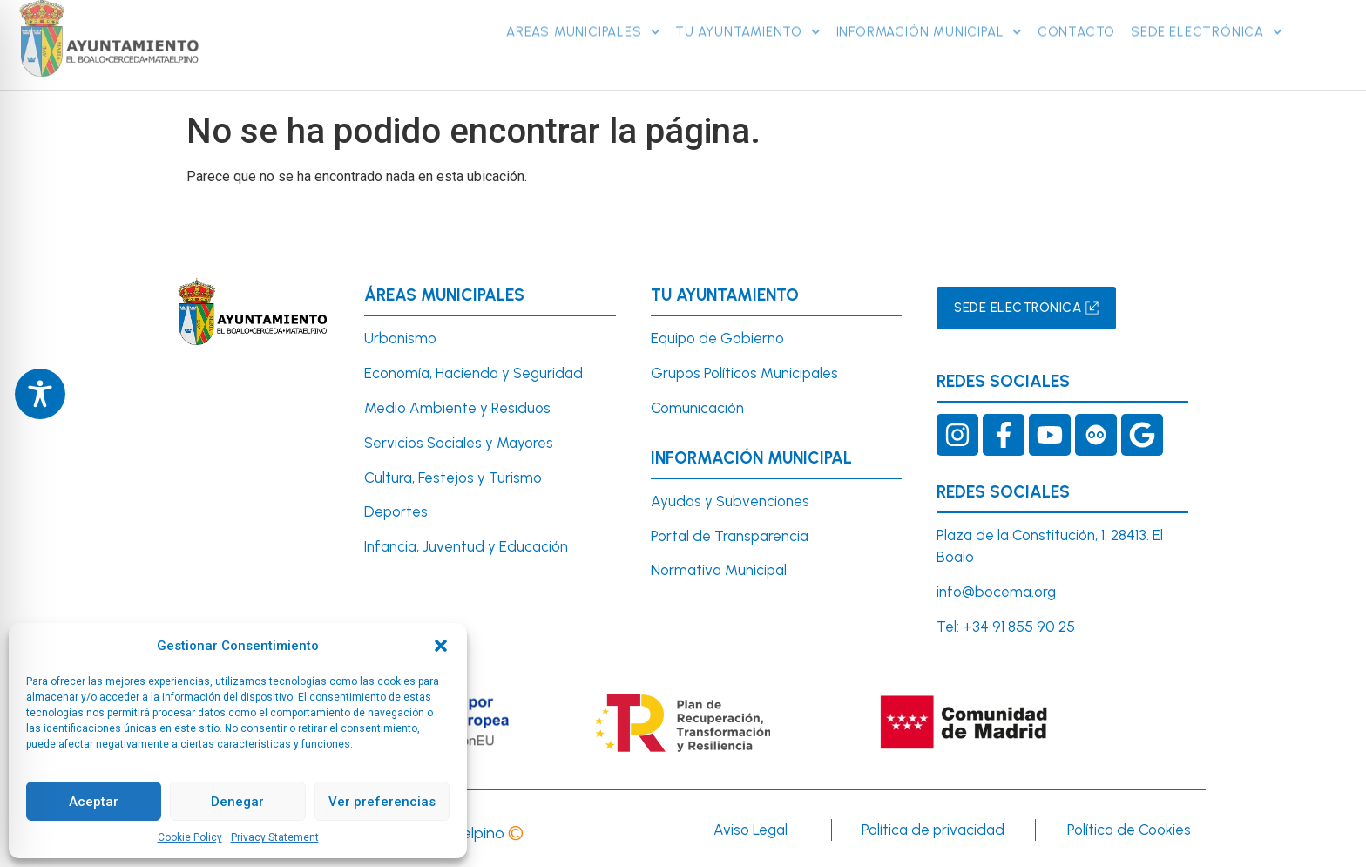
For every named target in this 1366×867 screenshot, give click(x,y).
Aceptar (93, 801)
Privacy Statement (275, 837)
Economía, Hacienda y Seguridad (473, 373)
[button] (441, 645)
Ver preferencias (382, 801)
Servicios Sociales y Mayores (458, 442)
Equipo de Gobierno (717, 338)
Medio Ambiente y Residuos (457, 408)
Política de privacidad (933, 829)
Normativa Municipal (719, 570)
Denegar (237, 801)
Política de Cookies (1129, 829)
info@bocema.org (996, 591)
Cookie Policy (190, 837)
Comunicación (697, 408)
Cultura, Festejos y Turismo (453, 477)
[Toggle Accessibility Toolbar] (40, 394)
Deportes (396, 511)
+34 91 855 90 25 (1019, 626)
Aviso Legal (750, 829)
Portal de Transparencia (729, 536)
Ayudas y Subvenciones (730, 501)
